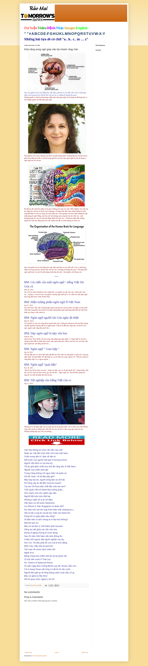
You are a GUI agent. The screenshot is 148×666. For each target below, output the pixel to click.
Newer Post (28, 652)
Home (57, 652)
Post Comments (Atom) (39, 656)
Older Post (85, 652)
